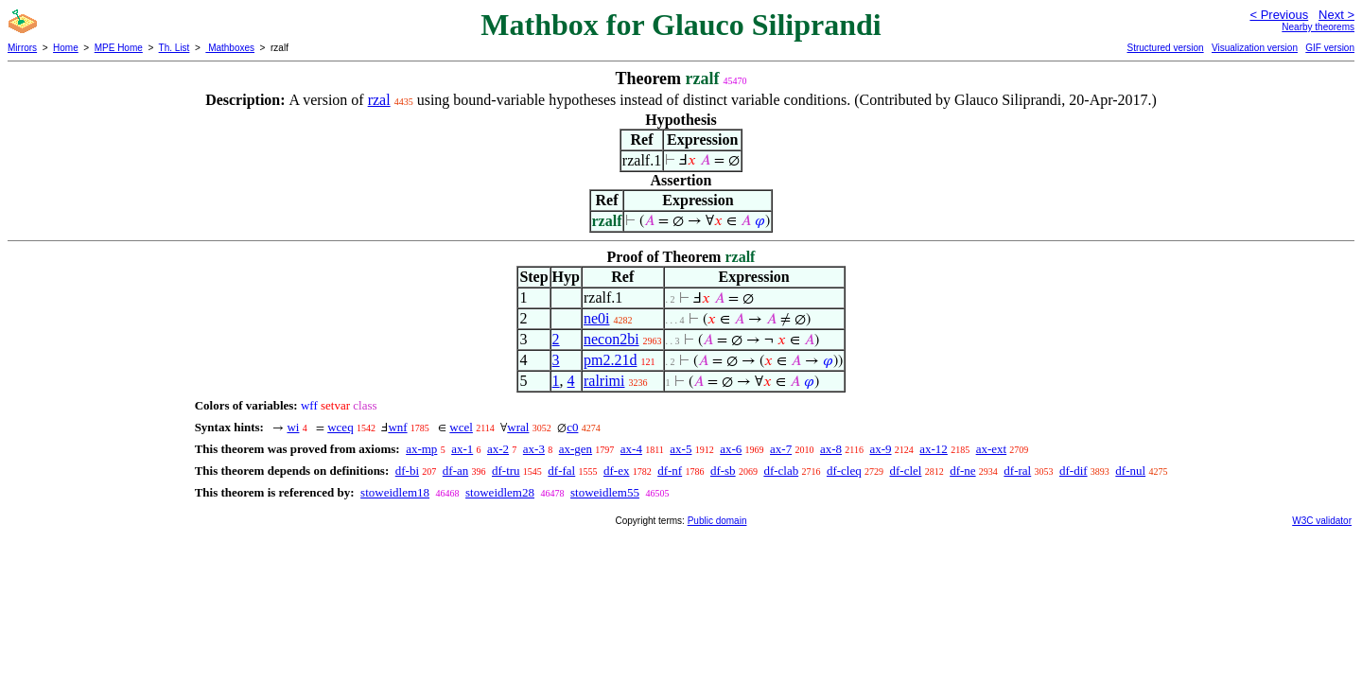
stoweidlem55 (604, 492)
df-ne (962, 470)
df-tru (506, 470)
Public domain (717, 520)
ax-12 (933, 449)
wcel (461, 427)
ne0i (597, 318)
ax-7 (781, 449)
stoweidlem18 (394, 492)
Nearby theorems (1318, 27)
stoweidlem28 (499, 492)
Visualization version (1255, 48)
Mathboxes (229, 48)
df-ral (1017, 470)
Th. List (174, 48)
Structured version (1164, 48)
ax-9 (880, 449)
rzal (379, 100)
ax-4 (631, 449)
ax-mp (421, 449)
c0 (572, 427)
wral (518, 427)
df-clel (906, 470)
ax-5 (680, 449)
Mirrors (22, 48)
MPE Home (119, 48)
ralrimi (604, 381)
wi (293, 427)
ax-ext (991, 449)
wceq (340, 427)
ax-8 (831, 449)
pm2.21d (610, 360)
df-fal (561, 470)
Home (66, 48)
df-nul (1130, 470)
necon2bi (611, 339)
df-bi (407, 470)
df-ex (616, 470)
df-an (455, 470)
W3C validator (1322, 520)
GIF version (1329, 48)
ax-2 (498, 449)
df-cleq (844, 470)
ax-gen (575, 449)
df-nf (669, 470)
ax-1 (462, 449)
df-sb (723, 470)
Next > (1336, 15)
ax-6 (731, 449)
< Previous (1278, 15)
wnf (397, 427)
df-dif (1073, 470)
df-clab (780, 470)
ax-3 (534, 449)
